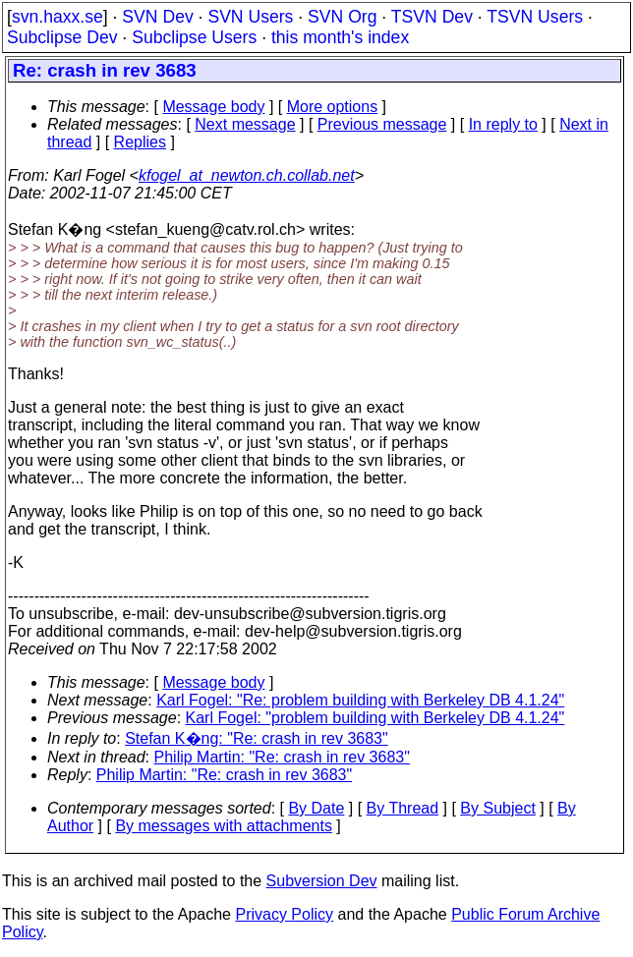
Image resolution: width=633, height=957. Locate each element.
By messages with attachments (223, 825)
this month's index (340, 37)
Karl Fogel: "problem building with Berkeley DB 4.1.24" (375, 717)
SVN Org (342, 17)
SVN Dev (157, 17)
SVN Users (250, 17)
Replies (140, 142)
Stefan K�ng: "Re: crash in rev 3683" (256, 738)
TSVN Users (535, 17)
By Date (316, 808)
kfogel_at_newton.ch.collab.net (247, 175)
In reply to (503, 124)
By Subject (497, 808)
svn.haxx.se (57, 17)
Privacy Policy (284, 914)
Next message (245, 124)
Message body (213, 106)
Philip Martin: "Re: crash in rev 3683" (282, 757)
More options (332, 106)
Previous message (382, 124)
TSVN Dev (432, 17)
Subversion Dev (321, 881)
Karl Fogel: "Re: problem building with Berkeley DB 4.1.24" (360, 700)
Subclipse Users (194, 37)
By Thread (403, 808)
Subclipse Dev (62, 37)
